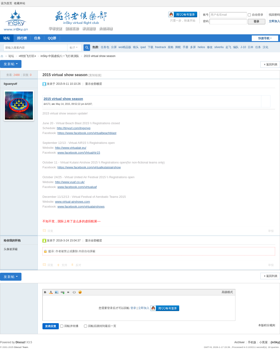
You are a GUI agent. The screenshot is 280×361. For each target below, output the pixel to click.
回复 (50, 231)
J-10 (243, 47)
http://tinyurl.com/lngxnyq (73, 128)
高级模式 (227, 292)
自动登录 (255, 14)
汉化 (265, 47)
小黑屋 (263, 342)
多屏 (193, 47)
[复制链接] (94, 75)
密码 (206, 21)
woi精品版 (125, 47)
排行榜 (22, 38)
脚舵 (178, 47)
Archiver (239, 342)
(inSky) (2, 56)
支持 (64, 265)
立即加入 (274, 21)
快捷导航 (264, 38)
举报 (271, 231)
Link (62, 292)
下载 (150, 47)
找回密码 (274, 14)
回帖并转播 (69, 326)
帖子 (72, 47)
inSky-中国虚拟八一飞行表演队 (60, 56)
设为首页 (6, 3)
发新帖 (9, 64)
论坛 (11, 56)
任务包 (105, 47)
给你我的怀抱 (12, 240)
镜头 (136, 47)
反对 (78, 265)
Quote (68, 292)
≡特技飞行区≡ (27, 56)
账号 (206, 14)
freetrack (160, 47)
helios (201, 47)
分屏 (114, 47)
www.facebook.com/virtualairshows (81, 206)
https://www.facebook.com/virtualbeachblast (86, 133)
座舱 (170, 47)
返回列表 (271, 64)
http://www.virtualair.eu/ (70, 147)
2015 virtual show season (99, 56)
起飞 (228, 47)
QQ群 (52, 38)
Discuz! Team (21, 347)
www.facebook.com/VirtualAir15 (78, 152)
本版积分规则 (266, 325)
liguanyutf (10, 83)
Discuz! (21, 342)
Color (51, 292)
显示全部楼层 (93, 83)
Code (74, 292)
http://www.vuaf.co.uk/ (69, 182)
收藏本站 (19, 3)
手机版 (252, 342)
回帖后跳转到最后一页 (100, 326)
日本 (250, 47)
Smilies (80, 292)
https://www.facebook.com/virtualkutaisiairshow (89, 167)
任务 (37, 38)
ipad (143, 47)
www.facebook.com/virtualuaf (77, 187)
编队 (236, 47)
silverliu (219, 47)
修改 (210, 47)
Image (56, 292)
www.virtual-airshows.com (72, 201)
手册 (185, 47)
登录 (133, 308)
